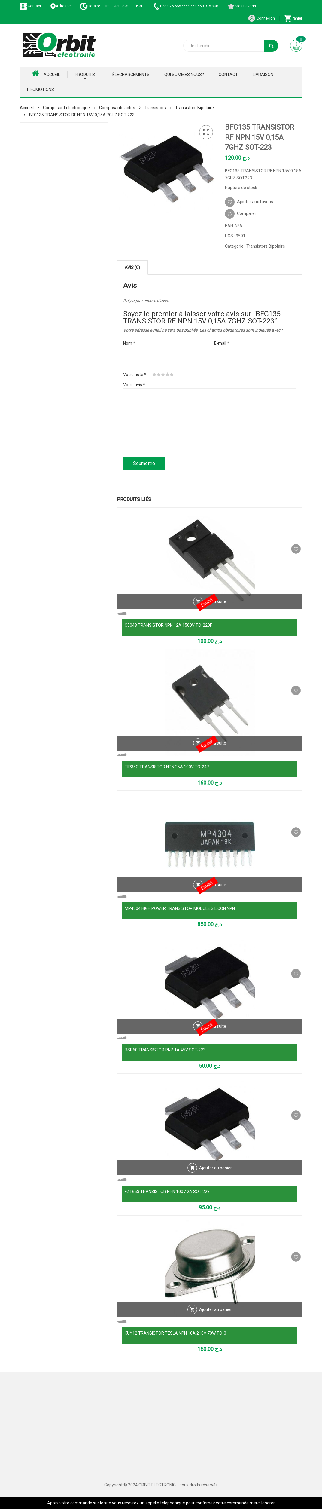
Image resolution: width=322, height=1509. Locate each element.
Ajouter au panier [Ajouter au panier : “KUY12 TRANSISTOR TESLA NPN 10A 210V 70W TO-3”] (215, 1320)
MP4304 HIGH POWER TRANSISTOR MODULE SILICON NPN (180, 908)
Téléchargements (130, 74)
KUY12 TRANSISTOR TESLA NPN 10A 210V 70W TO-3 (175, 1333)
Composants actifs (117, 107)
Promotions (40, 89)
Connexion (261, 18)
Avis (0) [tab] (132, 267)
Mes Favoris (241, 6)
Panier (293, 18)
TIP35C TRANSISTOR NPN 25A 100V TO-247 (167, 766)
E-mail (221, 343)
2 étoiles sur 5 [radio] (159, 374)
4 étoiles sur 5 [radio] (168, 374)
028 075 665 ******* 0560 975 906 (185, 6)
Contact (30, 6)
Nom (129, 343)
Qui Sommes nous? (184, 74)
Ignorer (268, 1503)
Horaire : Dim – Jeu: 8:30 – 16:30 (111, 6)
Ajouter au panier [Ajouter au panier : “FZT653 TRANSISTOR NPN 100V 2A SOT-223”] (215, 1179)
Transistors (155, 107)
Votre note (134, 374)
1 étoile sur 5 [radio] (154, 374)
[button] (206, 132)
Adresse (60, 6)
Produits (85, 74)
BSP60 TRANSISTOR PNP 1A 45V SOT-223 (165, 1050)
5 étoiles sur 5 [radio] (172, 374)
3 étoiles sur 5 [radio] (163, 374)
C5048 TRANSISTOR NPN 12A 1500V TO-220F (168, 625)
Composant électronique (66, 107)
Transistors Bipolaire (194, 107)
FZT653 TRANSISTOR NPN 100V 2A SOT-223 (167, 1191)
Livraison (263, 74)
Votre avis (134, 384)
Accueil (46, 73)
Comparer (246, 213)
